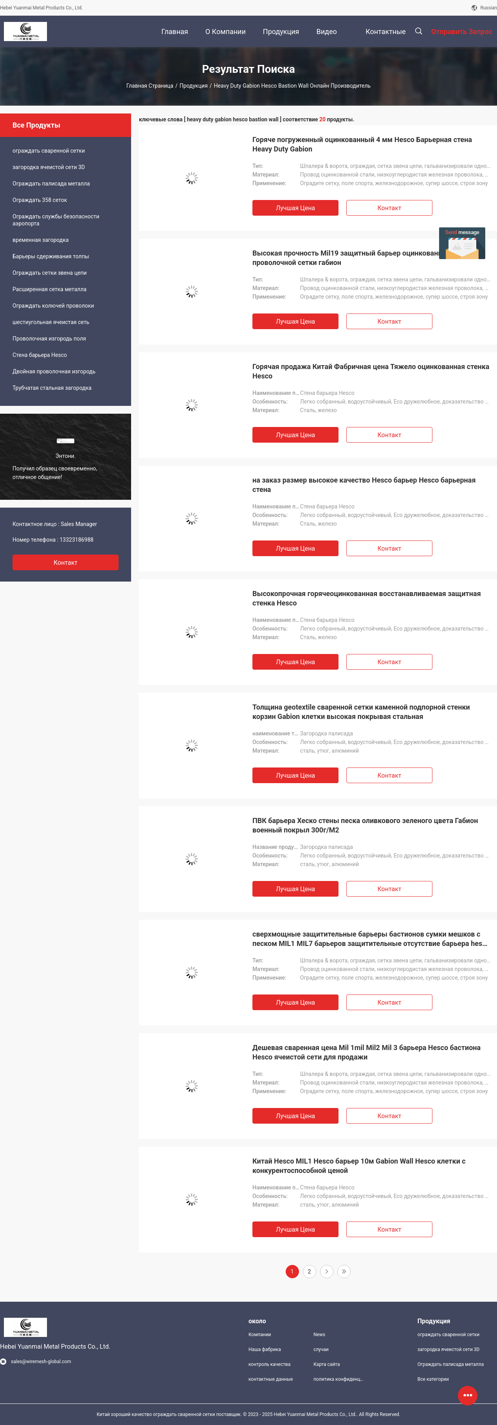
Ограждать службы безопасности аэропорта (56, 220)
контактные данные (270, 1379)
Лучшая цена (295, 208)
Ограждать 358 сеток (40, 200)
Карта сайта (326, 1364)
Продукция (194, 86)
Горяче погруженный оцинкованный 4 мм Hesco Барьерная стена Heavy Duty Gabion (362, 144)
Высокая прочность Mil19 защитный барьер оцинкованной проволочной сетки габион (351, 258)
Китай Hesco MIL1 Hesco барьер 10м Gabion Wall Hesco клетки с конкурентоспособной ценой (359, 1166)
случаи (321, 1349)
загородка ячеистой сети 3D (49, 167)
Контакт (389, 208)
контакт (65, 562)
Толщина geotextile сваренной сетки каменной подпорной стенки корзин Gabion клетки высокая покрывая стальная (361, 712)
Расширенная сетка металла (49, 289)
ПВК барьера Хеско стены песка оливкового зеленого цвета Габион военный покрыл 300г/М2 (365, 825)
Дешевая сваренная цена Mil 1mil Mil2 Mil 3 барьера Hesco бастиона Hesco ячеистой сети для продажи (366, 1052)
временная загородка (40, 240)
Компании (259, 1334)
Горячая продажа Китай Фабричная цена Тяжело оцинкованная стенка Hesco (370, 371)
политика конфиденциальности (339, 1379)
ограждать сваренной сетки (49, 151)
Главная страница (149, 86)
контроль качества (269, 1364)
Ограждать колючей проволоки (53, 306)
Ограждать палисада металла (51, 183)
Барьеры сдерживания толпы (51, 256)
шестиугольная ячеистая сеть (51, 322)
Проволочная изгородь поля (49, 338)
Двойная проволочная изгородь (54, 371)
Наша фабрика (264, 1349)
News (319, 1334)
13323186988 (76, 540)
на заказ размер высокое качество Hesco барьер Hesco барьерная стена (364, 485)
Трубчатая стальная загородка (52, 388)
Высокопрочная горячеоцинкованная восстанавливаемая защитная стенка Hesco (366, 598)
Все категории (433, 1379)
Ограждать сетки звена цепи (50, 273)
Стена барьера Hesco (40, 355)
